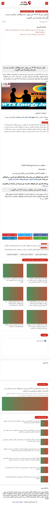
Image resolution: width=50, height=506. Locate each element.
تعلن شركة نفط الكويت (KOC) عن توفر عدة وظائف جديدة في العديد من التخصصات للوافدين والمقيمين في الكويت (26, 390)
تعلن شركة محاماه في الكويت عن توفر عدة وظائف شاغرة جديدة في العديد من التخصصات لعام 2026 (24, 127)
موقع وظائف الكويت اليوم (15, 76)
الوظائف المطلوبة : (39, 32)
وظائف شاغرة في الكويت (15, 179)
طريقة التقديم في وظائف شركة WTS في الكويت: (31, 34)
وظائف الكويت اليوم (42, 11)
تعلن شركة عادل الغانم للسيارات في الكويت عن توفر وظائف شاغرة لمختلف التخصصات (24, 125)
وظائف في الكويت (12, 254)
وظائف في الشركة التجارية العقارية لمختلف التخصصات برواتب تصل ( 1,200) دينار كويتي (24, 129)
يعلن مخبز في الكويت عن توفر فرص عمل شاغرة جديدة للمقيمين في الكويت (13, 280)
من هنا (45, 186)
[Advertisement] (25, 51)
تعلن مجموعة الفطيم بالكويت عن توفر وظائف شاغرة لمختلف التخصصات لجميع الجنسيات (14, 303)
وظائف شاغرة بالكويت (27, 11)
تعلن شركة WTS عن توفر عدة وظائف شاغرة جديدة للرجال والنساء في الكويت (24, 30)
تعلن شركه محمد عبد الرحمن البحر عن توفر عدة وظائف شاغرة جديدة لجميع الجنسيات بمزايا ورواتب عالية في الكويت (24, 131)
